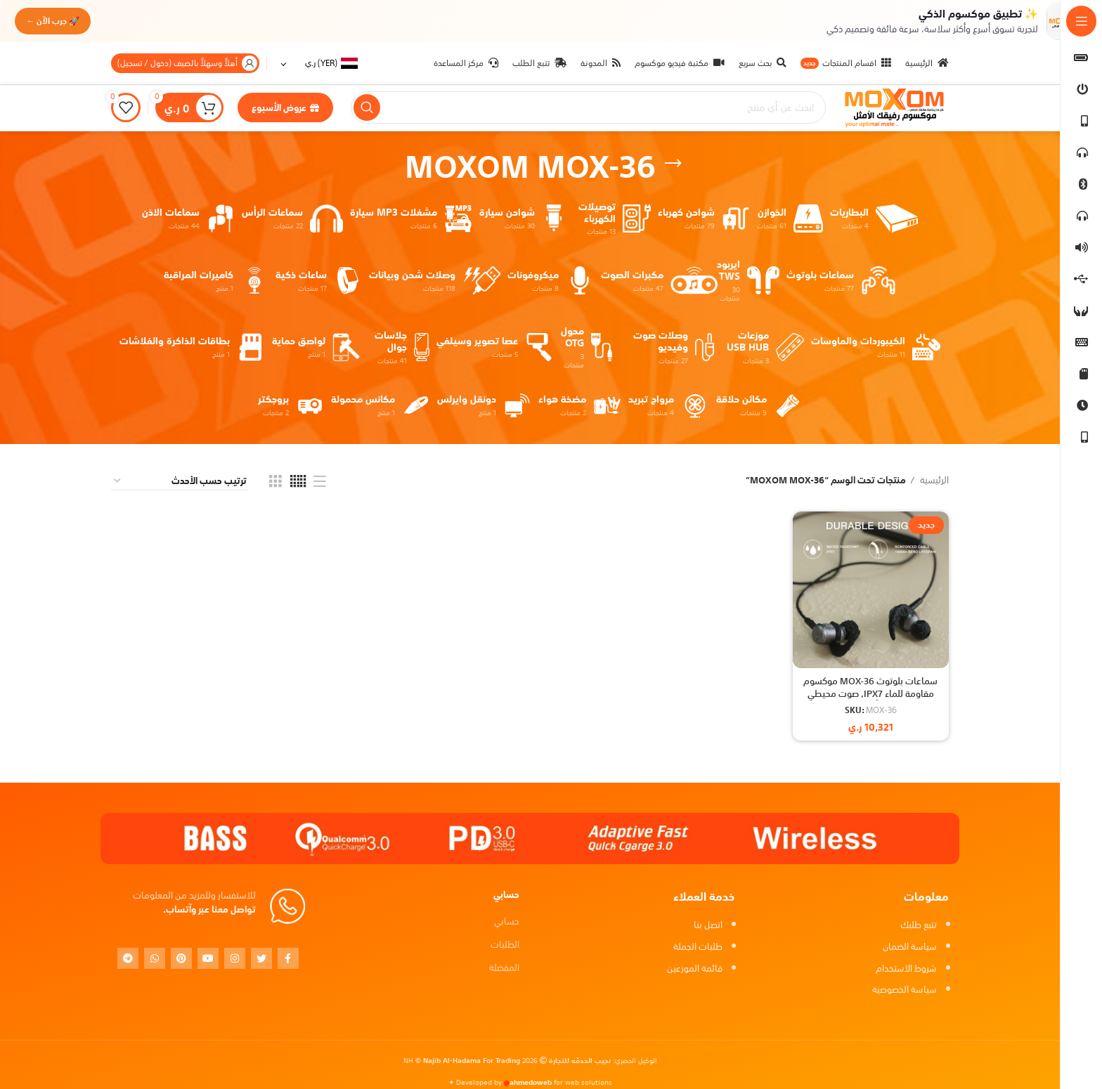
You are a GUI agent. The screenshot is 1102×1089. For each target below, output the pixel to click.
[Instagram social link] (234, 958)
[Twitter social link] (261, 958)
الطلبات (505, 944)
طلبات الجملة (697, 946)
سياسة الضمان (910, 946)
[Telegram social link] (127, 958)
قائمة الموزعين (694, 968)
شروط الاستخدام (906, 968)
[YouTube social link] (208, 958)
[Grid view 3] (275, 481)
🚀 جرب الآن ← (57, 20)
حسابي (506, 921)
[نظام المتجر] (179, 481)
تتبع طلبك (918, 924)
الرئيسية (933, 481)
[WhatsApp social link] (154, 958)
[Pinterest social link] (181, 958)
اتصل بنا (708, 924)
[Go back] (673, 164)
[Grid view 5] (298, 481)
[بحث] (588, 108)
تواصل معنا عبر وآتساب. (209, 909)
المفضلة (504, 967)
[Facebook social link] (288, 958)
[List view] (319, 481)
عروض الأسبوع (285, 107)
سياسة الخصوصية (904, 989)
